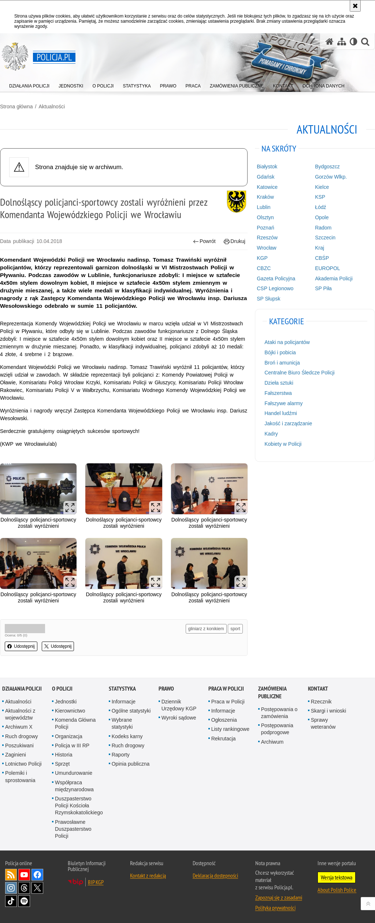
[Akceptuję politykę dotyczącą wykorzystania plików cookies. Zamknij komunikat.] (355, 6)
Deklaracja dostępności (215, 875)
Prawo (166, 688)
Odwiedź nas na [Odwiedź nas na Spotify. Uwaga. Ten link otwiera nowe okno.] (24, 901)
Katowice (267, 187)
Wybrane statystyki (122, 723)
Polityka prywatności (275, 907)
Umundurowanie (73, 773)
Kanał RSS (11, 875)
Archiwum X (19, 727)
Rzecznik (321, 702)
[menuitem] (29, 84)
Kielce (322, 187)
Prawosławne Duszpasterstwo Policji (73, 829)
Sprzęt (62, 764)
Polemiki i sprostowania (20, 776)
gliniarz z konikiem (206, 628)
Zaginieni (15, 755)
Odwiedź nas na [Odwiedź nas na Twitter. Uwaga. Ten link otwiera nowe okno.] (37, 888)
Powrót (204, 241)
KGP (262, 258)
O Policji (62, 688)
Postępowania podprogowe (277, 728)
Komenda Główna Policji (75, 723)
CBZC (264, 268)
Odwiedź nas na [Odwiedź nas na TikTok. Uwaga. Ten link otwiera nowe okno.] (11, 901)
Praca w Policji (226, 688)
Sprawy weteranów (323, 723)
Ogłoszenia (224, 720)
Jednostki (66, 702)
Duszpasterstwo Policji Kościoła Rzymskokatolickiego (79, 805)
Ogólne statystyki (131, 711)
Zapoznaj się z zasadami (278, 897)
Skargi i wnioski (328, 711)
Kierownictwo (70, 711)
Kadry (271, 434)
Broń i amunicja (282, 363)
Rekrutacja (223, 738)
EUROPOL (327, 268)
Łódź (320, 207)
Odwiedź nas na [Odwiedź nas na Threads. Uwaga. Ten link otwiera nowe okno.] (24, 888)
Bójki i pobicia (280, 352)
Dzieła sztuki (278, 383)
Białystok (267, 166)
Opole (321, 217)
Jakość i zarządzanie (288, 423)
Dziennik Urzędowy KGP (179, 705)
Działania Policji (22, 688)
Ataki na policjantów (287, 342)
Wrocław (266, 248)
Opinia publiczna (131, 764)
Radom (323, 228)
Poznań (265, 228)
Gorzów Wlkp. (331, 177)
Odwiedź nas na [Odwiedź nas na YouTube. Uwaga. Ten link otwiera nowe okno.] (24, 875)
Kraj (319, 248)
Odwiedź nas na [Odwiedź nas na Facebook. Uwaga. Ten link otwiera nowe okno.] (37, 875)
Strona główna (16, 106)
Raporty (121, 755)
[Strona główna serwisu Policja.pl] (330, 41)
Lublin (263, 207)
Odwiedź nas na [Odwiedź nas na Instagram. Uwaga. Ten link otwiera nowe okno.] (11, 888)
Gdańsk (265, 177)
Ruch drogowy (21, 736)
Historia (63, 755)
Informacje (123, 702)
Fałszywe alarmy (283, 403)
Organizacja (68, 736)
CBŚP (322, 258)
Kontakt (318, 688)
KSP (320, 197)
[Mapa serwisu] (341, 41)
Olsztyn (265, 217)
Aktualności (51, 106)
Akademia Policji (334, 278)
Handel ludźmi (280, 413)
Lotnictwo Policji (23, 764)
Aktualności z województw (20, 714)
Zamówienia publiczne (272, 692)
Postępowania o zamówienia (279, 712)
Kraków (265, 197)
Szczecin (325, 237)
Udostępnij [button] (21, 646)
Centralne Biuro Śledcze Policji (299, 372)
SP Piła (323, 288)
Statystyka (122, 688)
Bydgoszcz (327, 166)
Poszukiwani (19, 745)
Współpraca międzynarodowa (74, 786)
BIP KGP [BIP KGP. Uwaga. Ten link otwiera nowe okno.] (96, 882)
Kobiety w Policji (282, 444)
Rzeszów (267, 237)
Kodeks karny (127, 736)
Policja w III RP (72, 745)
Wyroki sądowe (178, 718)
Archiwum (272, 742)
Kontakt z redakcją (148, 875)
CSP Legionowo (275, 288)
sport (235, 628)
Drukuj (234, 241)
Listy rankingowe (230, 729)
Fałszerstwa (278, 393)
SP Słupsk (268, 299)
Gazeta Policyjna (276, 278)
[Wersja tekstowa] (353, 41)
